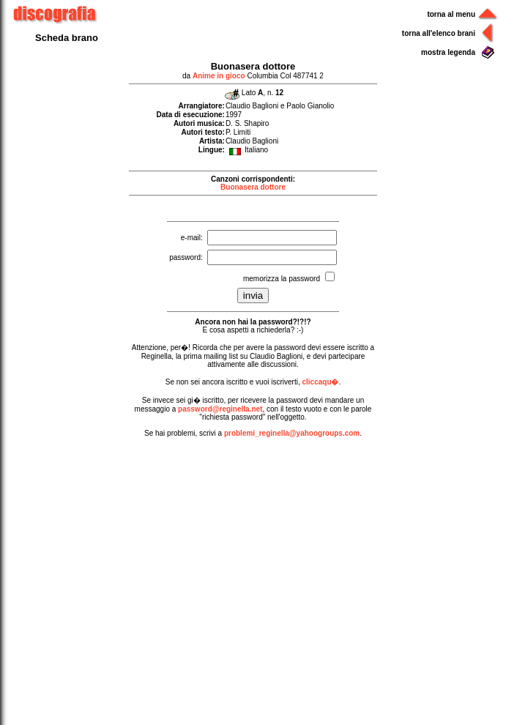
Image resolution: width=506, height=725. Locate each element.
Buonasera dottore (253, 187)
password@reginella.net (220, 409)
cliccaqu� (320, 382)
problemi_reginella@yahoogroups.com (292, 433)
